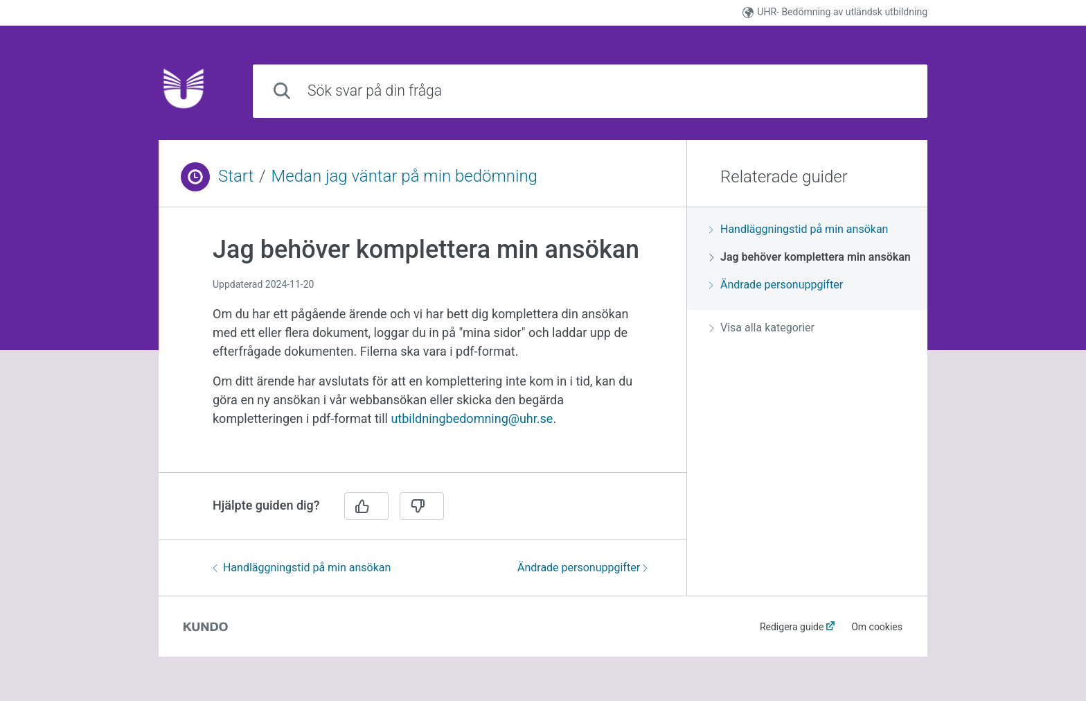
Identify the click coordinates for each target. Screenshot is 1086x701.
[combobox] (590, 91)
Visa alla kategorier (761, 327)
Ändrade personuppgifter (582, 567)
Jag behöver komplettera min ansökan (810, 256)
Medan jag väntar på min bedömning (404, 176)
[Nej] (422, 506)
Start (235, 176)
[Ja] (366, 506)
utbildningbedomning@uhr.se (472, 418)
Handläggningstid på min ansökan (302, 567)
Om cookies (876, 626)
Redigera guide (792, 626)
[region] (422, 348)
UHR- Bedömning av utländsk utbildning (834, 12)
